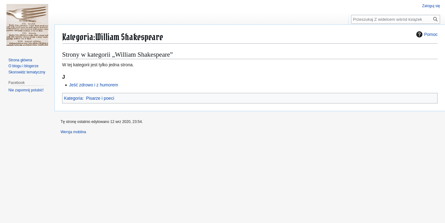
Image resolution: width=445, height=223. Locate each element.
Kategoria (73, 98)
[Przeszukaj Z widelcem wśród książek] (395, 19)
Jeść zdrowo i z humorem (93, 84)
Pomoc (426, 34)
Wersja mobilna (73, 132)
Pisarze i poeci (100, 98)
